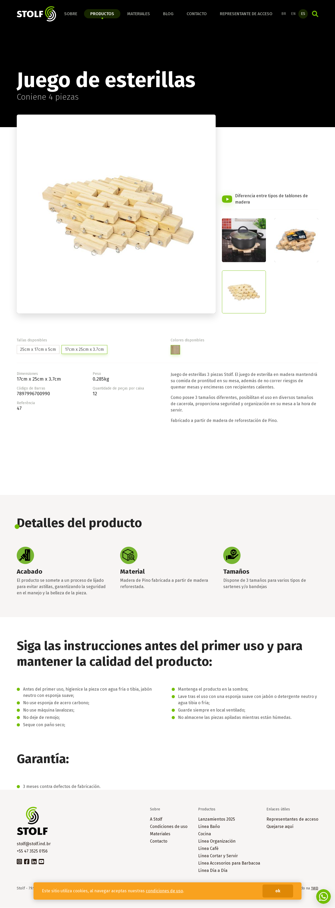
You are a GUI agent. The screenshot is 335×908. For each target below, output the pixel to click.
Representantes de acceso (292, 819)
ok (277, 890)
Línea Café (208, 848)
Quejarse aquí (279, 826)
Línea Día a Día (212, 870)
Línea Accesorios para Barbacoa (229, 863)
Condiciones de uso (168, 826)
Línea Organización (217, 841)
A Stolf (156, 819)
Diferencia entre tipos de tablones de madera (271, 199)
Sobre (70, 13)
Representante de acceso (246, 13)
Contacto (197, 13)
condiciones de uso (164, 890)
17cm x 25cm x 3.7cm (84, 349)
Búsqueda (315, 14)
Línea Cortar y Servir (218, 856)
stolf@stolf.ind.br (34, 844)
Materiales (138, 13)
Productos (102, 13)
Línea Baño (209, 826)
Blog (168, 13)
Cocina (204, 834)
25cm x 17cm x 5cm (38, 349)
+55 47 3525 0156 (32, 851)
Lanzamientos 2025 (216, 819)
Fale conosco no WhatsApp (323, 896)
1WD (314, 888)
